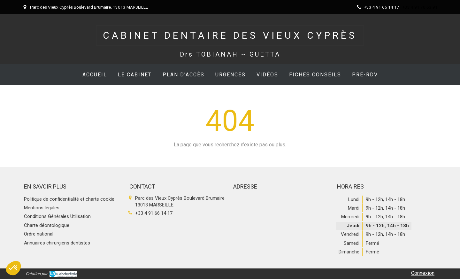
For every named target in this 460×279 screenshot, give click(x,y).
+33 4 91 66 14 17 (153, 213)
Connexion (422, 273)
